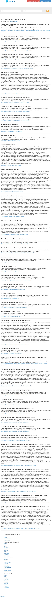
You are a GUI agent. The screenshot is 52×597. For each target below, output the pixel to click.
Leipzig (5, 584)
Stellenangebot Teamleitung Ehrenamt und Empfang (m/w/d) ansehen (16, 394)
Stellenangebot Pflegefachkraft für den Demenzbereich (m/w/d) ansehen (16, 385)
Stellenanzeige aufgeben (33, 1)
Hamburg (6, 579)
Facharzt (6, 563)
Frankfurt (6, 549)
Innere (5, 537)
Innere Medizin (7, 538)
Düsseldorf (6, 554)
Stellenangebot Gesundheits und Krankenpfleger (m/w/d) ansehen (15, 102)
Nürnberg (6, 582)
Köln (5, 545)
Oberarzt (6, 564)
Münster (6, 550)
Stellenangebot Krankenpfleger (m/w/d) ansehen (11, 131)
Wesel (5, 546)
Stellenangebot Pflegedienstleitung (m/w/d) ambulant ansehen (14, 234)
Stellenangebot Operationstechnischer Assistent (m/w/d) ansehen (15, 243)
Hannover (6, 586)
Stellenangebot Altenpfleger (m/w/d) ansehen (10, 140)
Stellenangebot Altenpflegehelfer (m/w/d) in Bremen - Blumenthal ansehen (17, 59)
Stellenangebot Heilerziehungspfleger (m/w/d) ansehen (13, 289)
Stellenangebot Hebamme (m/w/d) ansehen (10, 271)
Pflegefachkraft (7, 567)
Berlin (5, 543)
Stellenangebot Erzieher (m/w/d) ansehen (10, 261)
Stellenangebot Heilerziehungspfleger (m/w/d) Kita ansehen (14, 307)
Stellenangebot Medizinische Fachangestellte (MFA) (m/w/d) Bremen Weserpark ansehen (20, 528)
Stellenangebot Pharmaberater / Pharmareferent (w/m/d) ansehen (15, 344)
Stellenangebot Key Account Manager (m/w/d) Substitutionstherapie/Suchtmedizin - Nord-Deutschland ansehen (25, 502)
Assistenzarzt (7, 540)
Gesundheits (7, 569)
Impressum (2, 596)
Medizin (6, 536)
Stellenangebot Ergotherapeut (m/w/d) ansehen (11, 165)
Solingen (6, 551)
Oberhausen (7, 547)
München (6, 580)
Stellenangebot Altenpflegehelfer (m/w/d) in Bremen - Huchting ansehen (16, 50)
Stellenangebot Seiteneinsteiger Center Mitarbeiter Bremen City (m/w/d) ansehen (18, 491)
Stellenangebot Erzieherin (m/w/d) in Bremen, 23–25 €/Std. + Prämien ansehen (18, 252)
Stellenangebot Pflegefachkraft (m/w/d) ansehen (11, 353)
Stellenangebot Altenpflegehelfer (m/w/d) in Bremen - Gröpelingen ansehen (17, 68)
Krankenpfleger (7, 570)
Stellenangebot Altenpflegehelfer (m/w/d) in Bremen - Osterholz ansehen (16, 41)
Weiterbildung (7, 571)
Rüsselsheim (7, 556)
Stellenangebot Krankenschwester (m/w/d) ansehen (12, 191)
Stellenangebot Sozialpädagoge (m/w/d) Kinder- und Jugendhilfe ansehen (17, 280)
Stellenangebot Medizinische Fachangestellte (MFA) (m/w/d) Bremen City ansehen (18, 465)
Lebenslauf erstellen (45, 1)
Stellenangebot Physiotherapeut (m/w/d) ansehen (11, 316)
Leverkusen (6, 553)
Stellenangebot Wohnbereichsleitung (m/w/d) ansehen (12, 93)
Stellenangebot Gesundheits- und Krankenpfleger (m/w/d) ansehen (15, 111)
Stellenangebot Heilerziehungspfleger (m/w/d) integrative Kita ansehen (16, 440)
